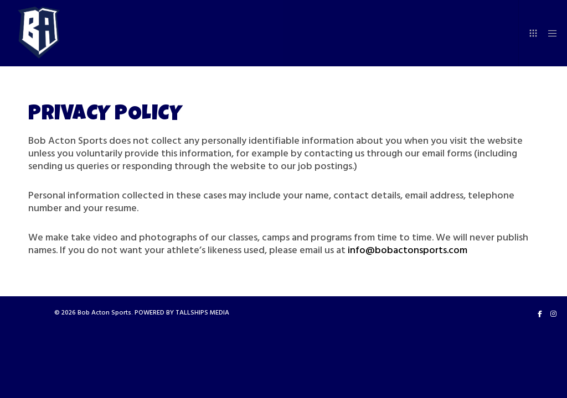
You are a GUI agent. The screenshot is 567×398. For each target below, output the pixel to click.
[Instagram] (553, 314)
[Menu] (549, 33)
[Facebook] (540, 314)
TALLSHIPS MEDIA (202, 312)
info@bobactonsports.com (407, 250)
